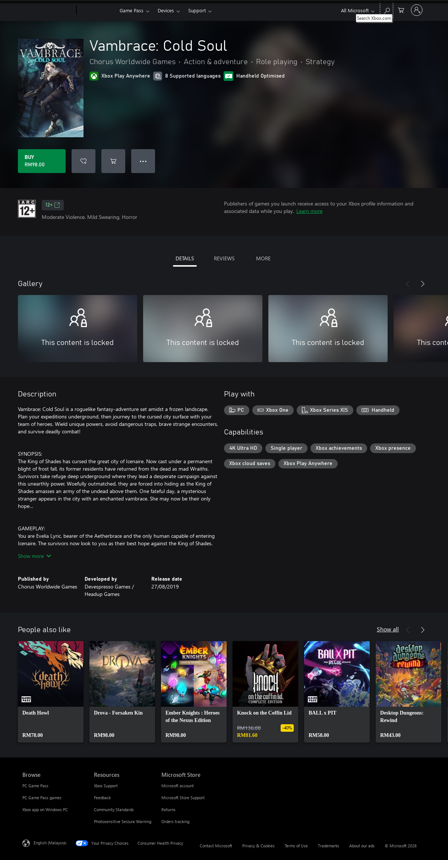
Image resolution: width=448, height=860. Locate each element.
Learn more (309, 210)
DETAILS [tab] (185, 258)
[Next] (422, 284)
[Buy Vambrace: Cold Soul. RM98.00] (42, 161)
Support (197, 10)
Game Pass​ (131, 10)
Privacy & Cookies (258, 845)
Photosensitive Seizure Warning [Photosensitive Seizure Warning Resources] (122, 821)
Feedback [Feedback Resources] (102, 797)
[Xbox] (97, 10)
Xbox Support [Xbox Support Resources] (106, 785)
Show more (34, 555)
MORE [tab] (263, 258)
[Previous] (407, 284)
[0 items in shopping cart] (401, 9)
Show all (388, 629)
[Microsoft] (47, 10)
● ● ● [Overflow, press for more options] (143, 161)
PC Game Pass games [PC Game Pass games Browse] (41, 797)
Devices (166, 10)
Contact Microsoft (216, 845)
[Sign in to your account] (417, 10)
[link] (50, 692)
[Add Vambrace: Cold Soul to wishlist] (83, 161)
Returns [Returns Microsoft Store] (168, 809)
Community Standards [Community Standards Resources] (114, 809)
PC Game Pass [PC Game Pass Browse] (35, 785)
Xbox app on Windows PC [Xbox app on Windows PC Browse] (45, 809)
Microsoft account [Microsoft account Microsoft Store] (177, 785)
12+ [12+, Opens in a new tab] (52, 205)
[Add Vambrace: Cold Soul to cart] (113, 161)
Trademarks (328, 845)
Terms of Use (296, 845)
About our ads (362, 845)
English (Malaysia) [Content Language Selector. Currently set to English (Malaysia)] (50, 842)
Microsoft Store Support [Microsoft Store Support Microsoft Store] (183, 797)
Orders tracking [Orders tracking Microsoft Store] (175, 821)
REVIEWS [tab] (224, 258)
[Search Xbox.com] (386, 9)
